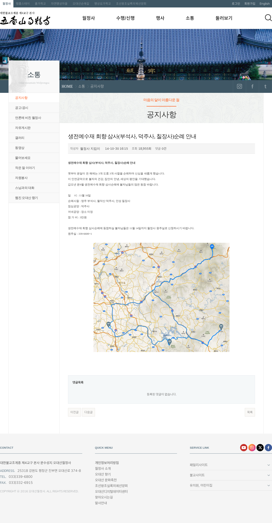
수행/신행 (125, 18)
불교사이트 (197, 475)
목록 (250, 412)
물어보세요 (23, 157)
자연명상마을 (59, 4)
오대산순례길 (81, 4)
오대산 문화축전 (106, 480)
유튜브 (243, 447)
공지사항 (21, 97)
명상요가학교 (102, 4)
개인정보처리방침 (107, 463)
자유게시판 (23, 127)
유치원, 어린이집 (201, 485)
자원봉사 (21, 178)
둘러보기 (223, 18)
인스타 (252, 447)
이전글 (74, 412)
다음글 (88, 412)
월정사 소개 (103, 468)
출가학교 (40, 4)
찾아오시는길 (104, 497)
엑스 (260, 447)
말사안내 (101, 503)
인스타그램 (239, 86)
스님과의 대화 (24, 188)
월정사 (7, 4)
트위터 (265, 86)
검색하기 (268, 17)
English (265, 4)
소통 (190, 18)
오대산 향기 (103, 474)
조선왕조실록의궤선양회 (131, 4)
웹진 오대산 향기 (26, 198)
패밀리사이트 (199, 465)
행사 (160, 18)
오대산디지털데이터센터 (111, 491)
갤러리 (19, 137)
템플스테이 (23, 4)
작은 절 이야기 (25, 168)
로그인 (236, 4)
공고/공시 (21, 107)
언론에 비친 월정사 (28, 117)
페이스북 (252, 86)
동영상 (19, 147)
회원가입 (249, 4)
